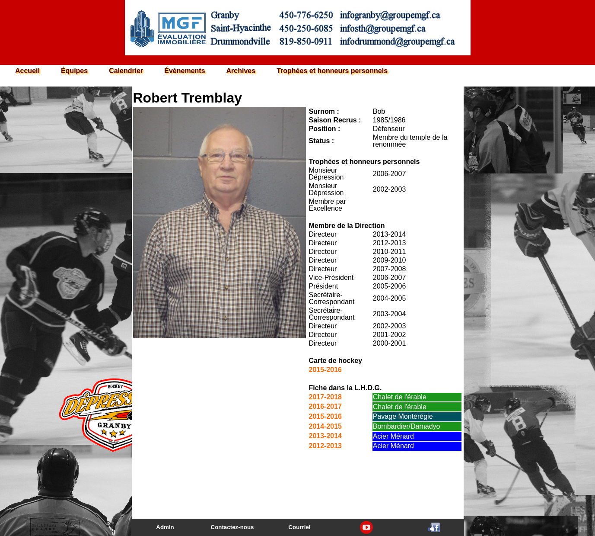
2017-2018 (325, 397)
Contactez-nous (232, 527)
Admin (165, 527)
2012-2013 (325, 445)
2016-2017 (325, 406)
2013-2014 (325, 436)
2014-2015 (325, 426)
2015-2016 (325, 369)
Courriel (299, 527)
